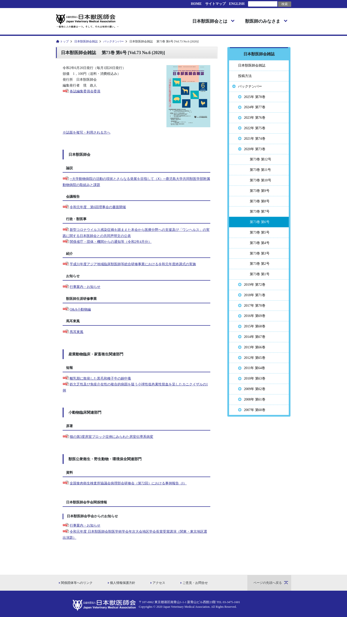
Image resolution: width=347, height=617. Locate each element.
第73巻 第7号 (260, 211)
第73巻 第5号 (260, 232)
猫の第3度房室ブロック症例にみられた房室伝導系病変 (111, 437)
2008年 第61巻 (254, 399)
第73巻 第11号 (260, 170)
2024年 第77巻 (254, 107)
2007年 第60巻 (254, 410)
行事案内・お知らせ (85, 287)
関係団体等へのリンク (77, 583)
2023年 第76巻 (254, 117)
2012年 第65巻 (254, 358)
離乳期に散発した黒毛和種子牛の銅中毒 (100, 378)
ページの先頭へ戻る (267, 583)
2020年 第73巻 (254, 149)
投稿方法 (245, 76)
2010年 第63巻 (254, 378)
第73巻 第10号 (260, 180)
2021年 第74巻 (254, 138)
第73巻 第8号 (260, 201)
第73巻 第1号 (260, 274)
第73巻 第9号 (260, 191)
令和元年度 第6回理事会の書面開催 (98, 207)
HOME (196, 4)
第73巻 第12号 (260, 159)
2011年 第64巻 (254, 368)
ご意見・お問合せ (195, 583)
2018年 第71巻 (254, 295)
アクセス (159, 583)
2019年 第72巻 (254, 284)
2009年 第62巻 (254, 389)
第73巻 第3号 (260, 253)
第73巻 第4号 (260, 243)
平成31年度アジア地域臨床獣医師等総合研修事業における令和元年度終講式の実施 (133, 264)
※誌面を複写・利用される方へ (86, 132)
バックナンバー (113, 41)
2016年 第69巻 (254, 316)
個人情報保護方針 (122, 583)
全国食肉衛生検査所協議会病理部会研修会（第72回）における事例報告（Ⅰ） (128, 483)
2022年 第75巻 (254, 128)
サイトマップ (215, 4)
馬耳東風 (76, 332)
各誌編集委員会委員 (85, 91)
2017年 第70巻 (254, 305)
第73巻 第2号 (260, 263)
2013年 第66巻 (254, 347)
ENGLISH (237, 4)
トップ (64, 41)
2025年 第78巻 (254, 97)
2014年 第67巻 (254, 337)
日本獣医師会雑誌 (86, 41)
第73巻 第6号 (260, 222)
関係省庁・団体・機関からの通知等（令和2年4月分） (111, 242)
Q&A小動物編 (80, 309)
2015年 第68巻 (254, 326)
